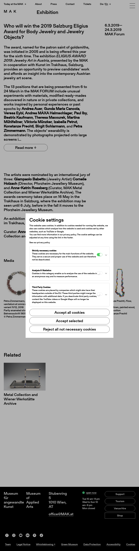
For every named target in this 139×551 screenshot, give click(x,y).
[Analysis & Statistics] (99, 272)
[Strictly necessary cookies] (99, 254)
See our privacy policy (39, 242)
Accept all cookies (69, 312)
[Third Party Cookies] (99, 294)
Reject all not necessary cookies (69, 329)
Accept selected (69, 320)
